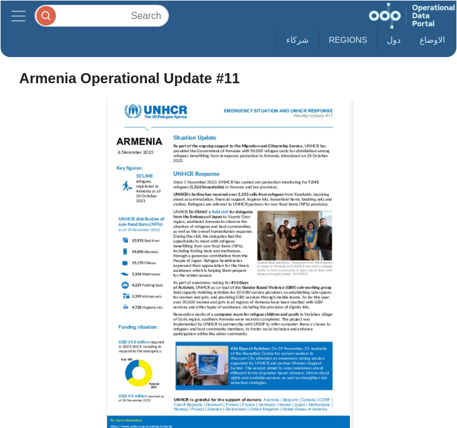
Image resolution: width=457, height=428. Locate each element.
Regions (347, 40)
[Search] (102, 16)
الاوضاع (432, 40)
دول (393, 40)
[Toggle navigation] (18, 15)
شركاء (297, 40)
